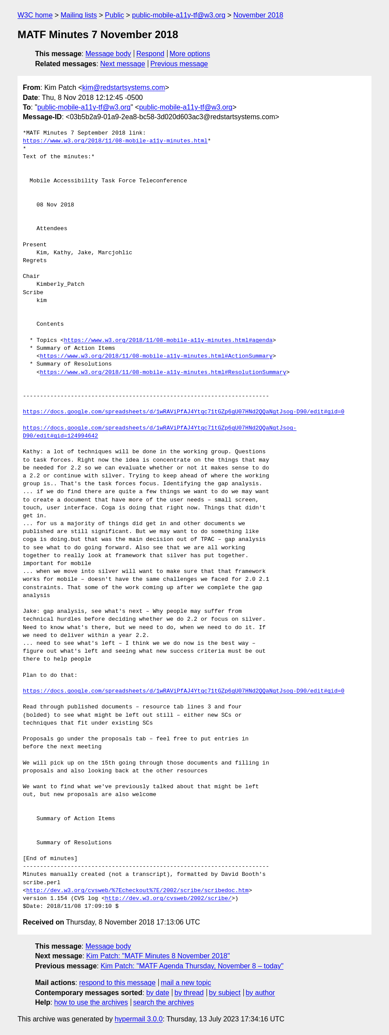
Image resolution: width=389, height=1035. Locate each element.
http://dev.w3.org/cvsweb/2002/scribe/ (168, 899)
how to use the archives (91, 1002)
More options (190, 53)
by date (157, 992)
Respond (150, 53)
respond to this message (117, 982)
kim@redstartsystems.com (123, 87)
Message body (108, 53)
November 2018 (258, 15)
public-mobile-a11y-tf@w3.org (178, 15)
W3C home (35, 15)
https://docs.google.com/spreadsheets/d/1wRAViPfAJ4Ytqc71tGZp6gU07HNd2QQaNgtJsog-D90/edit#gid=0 (183, 412)
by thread (189, 992)
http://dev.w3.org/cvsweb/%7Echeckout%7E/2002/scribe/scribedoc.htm (137, 891)
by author (260, 992)
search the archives (163, 1002)
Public (114, 15)
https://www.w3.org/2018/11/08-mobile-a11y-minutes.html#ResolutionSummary (163, 373)
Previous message (179, 64)
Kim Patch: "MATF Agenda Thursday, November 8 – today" (191, 966)
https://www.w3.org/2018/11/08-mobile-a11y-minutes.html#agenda (168, 341)
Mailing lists (79, 15)
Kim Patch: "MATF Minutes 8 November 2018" (158, 956)
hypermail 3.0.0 (138, 1019)
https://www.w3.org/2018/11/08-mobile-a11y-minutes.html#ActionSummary (156, 356)
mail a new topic (186, 982)
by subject (224, 992)
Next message (122, 64)
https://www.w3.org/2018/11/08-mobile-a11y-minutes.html (115, 141)
